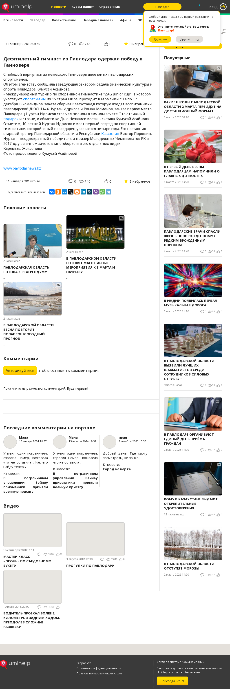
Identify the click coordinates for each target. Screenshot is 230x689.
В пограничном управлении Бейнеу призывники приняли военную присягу (25, 485)
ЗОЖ (141, 20)
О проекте (84, 663)
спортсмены (34, 99)
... (32, 272)
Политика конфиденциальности (99, 668)
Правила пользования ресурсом (99, 673)
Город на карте (117, 469)
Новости (58, 6)
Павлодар (37, 20)
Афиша (125, 20)
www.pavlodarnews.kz (22, 168)
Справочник (109, 6)
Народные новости (98, 20)
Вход (213, 6)
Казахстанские (64, 20)
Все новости (13, 20)
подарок (10, 118)
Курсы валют (83, 6)
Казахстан (110, 133)
